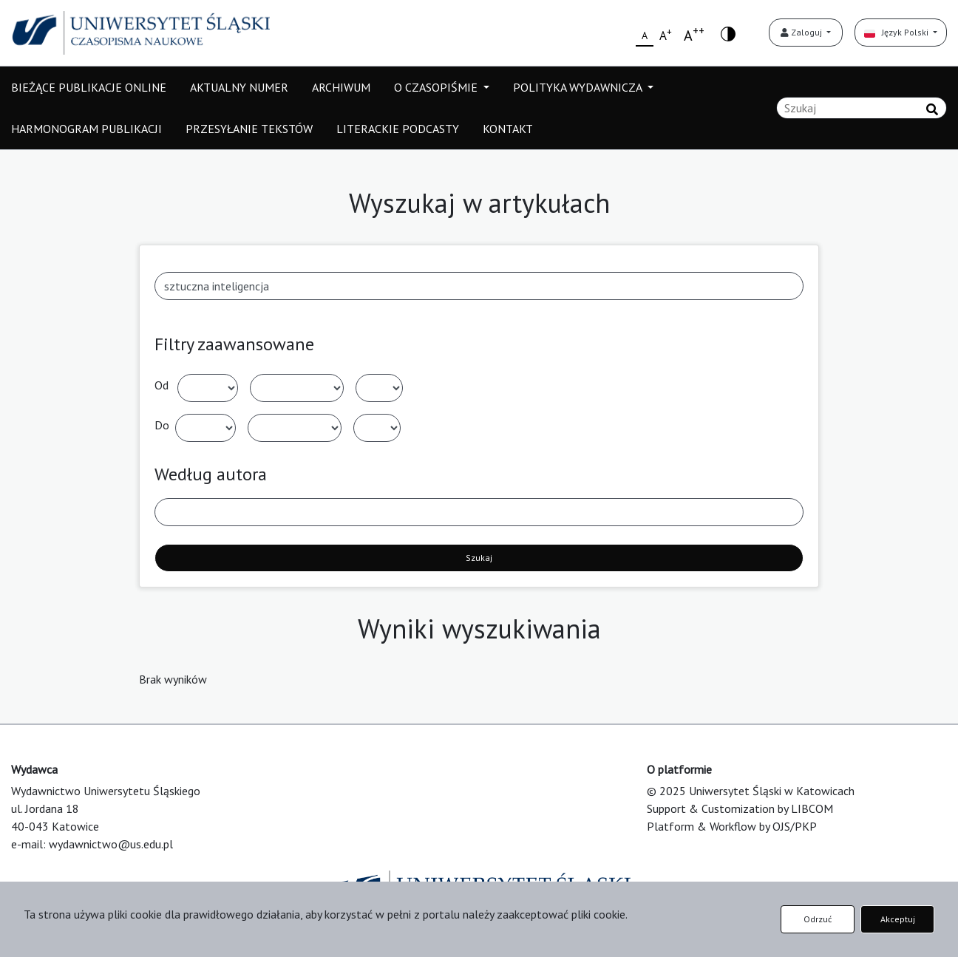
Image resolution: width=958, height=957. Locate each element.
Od (161, 385)
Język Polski (897, 32)
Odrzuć (818, 918)
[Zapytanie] (861, 108)
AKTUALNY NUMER (239, 87)
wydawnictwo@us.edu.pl (111, 844)
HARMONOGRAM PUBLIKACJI (86, 128)
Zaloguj (802, 32)
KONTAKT (508, 128)
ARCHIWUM (341, 87)
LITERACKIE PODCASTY (397, 128)
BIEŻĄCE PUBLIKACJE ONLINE (88, 87)
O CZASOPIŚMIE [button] (437, 87)
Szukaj (479, 557)
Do (161, 425)
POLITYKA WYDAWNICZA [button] (579, 87)
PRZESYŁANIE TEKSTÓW (249, 128)
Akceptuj (897, 918)
